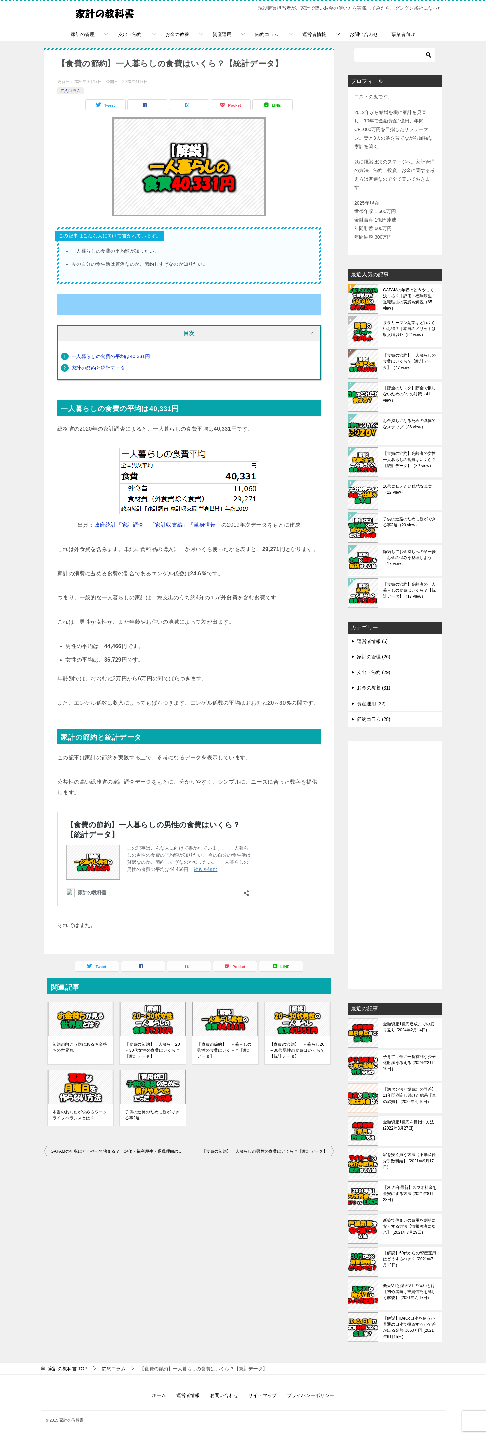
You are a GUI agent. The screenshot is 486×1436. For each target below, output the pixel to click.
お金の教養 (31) (373, 688)
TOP (67, 1368)
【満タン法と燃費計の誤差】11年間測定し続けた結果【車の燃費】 (409, 1095)
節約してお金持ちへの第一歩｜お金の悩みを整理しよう (409, 557)
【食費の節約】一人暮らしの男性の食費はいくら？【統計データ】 (224, 1050)
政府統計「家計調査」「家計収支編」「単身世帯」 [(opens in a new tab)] (157, 525)
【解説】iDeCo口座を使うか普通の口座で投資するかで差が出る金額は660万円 (409, 1327)
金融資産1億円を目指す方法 (408, 1125)
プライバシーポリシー (310, 1395)
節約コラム (267, 34)
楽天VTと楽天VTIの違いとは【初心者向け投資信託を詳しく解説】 (409, 1291)
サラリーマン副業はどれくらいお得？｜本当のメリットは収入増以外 (409, 328)
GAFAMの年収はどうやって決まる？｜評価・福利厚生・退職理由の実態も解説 (120, 1151)
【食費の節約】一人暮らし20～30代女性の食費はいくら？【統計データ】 (152, 1050)
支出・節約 (130, 34)
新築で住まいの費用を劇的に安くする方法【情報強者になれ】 (409, 1226)
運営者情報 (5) (372, 641)
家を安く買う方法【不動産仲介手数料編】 (409, 1160)
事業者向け (403, 34)
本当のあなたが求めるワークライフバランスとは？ (80, 1115)
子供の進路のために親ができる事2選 (152, 1115)
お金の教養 (177, 34)
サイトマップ (262, 1395)
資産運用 (222, 34)
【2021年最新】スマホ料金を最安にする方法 (410, 1193)
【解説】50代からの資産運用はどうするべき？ (409, 1259)
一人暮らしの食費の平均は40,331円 (111, 356)
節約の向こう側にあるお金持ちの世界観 (80, 1047)
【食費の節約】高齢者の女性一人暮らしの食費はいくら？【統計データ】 (409, 459)
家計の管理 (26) (373, 657)
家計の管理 (82, 34)
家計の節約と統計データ (98, 368)
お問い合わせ (364, 34)
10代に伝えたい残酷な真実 (407, 489)
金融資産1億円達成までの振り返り (408, 1027)
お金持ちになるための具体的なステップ (409, 423)
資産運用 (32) (371, 703)
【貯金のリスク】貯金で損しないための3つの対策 (409, 394)
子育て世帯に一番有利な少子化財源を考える (409, 1062)
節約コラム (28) (373, 719)
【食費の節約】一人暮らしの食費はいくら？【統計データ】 (409, 361)
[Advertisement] (394, 865)
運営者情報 (314, 34)
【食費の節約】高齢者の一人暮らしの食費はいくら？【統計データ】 (409, 590)
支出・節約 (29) (373, 672)
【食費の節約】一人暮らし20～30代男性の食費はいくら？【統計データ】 (297, 1050)
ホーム (159, 1395)
